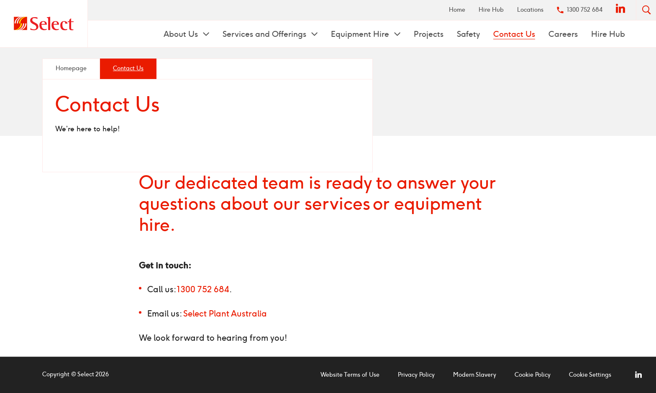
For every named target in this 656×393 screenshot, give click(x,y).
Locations (530, 9)
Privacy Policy (416, 374)
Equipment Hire (361, 34)
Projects (428, 34)
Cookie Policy (533, 374)
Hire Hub (491, 9)
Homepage (71, 68)
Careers (563, 34)
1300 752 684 (584, 9)
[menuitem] (457, 10)
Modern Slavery (474, 374)
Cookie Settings (590, 374)
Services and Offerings (265, 34)
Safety (468, 34)
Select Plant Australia (225, 314)
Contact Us (514, 34)
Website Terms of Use (349, 374)
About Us (182, 34)
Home (457, 9)
